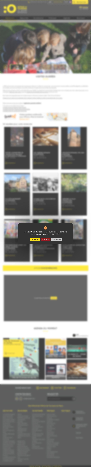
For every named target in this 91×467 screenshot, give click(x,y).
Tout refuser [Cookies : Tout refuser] (45, 239)
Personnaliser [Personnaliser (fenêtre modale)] (56, 239)
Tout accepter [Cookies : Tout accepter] (35, 239)
